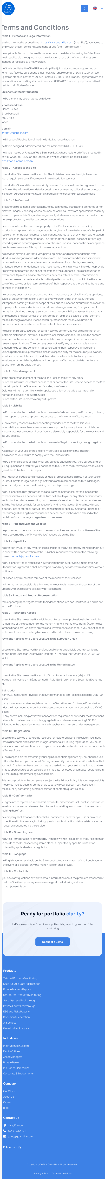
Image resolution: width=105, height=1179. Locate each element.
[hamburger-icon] (84, 9)
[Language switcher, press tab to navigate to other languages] (96, 8)
